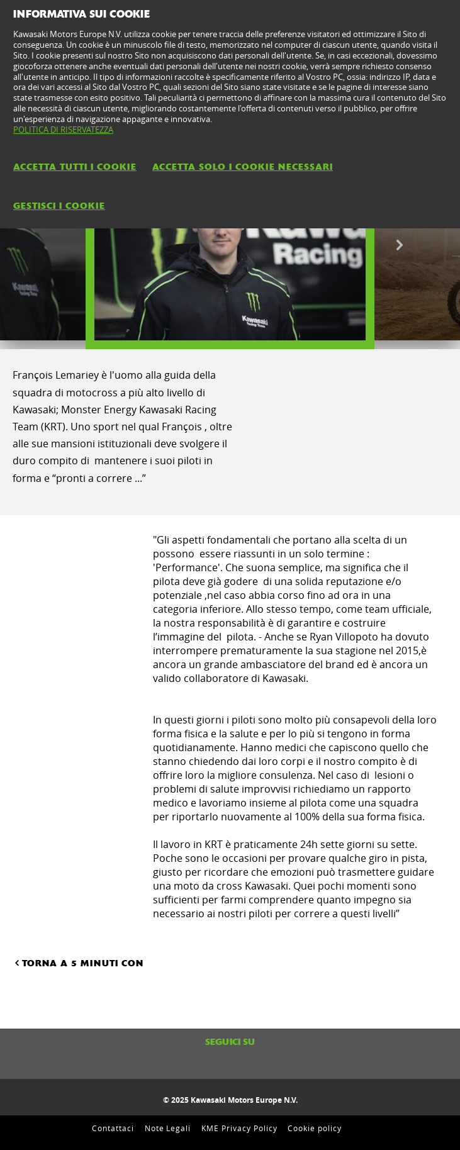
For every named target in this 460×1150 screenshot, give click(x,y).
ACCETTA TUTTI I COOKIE (75, 166)
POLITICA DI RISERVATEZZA (63, 129)
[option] (230, 245)
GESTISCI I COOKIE (59, 205)
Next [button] (399, 245)
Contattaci (113, 1128)
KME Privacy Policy (239, 1128)
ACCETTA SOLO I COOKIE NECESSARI (242, 166)
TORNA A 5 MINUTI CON (78, 962)
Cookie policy (314, 1128)
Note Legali (168, 1128)
